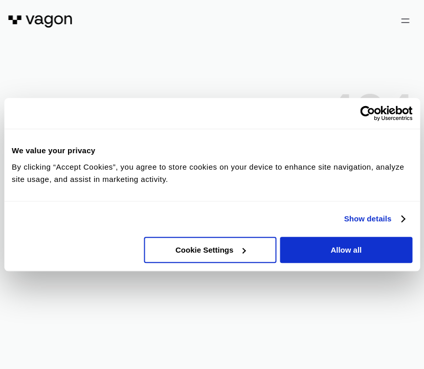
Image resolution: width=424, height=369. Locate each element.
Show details (368, 218)
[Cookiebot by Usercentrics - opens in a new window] (367, 113)
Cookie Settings (210, 249)
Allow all (346, 249)
